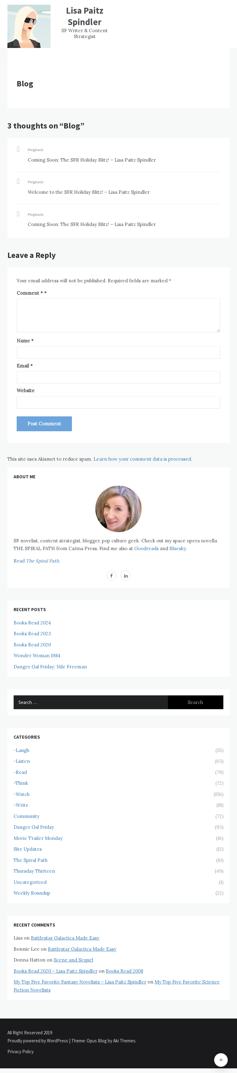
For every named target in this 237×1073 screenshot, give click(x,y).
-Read (20, 772)
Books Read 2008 (124, 971)
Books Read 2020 (32, 645)
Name (25, 341)
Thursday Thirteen (34, 871)
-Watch (22, 794)
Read (37, 561)
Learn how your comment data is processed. (143, 459)
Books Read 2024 (32, 623)
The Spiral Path (31, 860)
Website (26, 390)
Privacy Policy (20, 1051)
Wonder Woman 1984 (37, 655)
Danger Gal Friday (34, 827)
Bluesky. (178, 548)
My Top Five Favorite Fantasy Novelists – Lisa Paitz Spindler (80, 982)
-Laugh (21, 750)
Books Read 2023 (32, 633)
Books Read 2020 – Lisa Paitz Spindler (56, 971)
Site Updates (28, 849)
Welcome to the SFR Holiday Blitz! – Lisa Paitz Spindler (89, 192)
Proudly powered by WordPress (38, 1041)
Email (25, 366)
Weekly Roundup (32, 893)
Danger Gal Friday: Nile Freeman (50, 667)
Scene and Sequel (73, 960)
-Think (21, 783)
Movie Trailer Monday (38, 838)
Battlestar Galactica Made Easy (65, 938)
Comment (30, 293)
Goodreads (146, 548)
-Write (21, 805)
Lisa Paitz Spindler (84, 16)
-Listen (22, 761)
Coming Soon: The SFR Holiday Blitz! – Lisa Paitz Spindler (92, 160)
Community (27, 816)
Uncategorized (30, 882)
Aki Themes (124, 1041)
